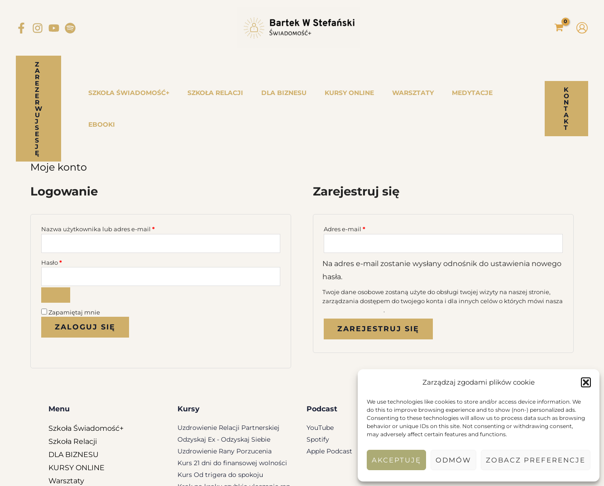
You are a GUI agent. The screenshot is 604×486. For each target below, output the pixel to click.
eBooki (61, 452)
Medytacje (67, 439)
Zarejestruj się (378, 273)
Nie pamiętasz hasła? (77, 294)
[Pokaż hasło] (55, 240)
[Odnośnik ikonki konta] (582, 28)
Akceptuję (396, 460)
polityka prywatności (352, 254)
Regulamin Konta (325, 473)
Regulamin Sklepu (203, 473)
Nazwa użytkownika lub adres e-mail (115, 172)
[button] (585, 382)
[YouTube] (53, 28)
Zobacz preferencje (535, 460)
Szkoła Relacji (72, 387)
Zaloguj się (85, 273)
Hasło (68, 206)
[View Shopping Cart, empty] (559, 28)
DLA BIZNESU (73, 400)
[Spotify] (70, 28)
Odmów (453, 460)
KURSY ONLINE (76, 413)
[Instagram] (37, 28)
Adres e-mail (362, 172)
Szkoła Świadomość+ (86, 374)
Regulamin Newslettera (264, 473)
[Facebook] (21, 28)
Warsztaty (66, 426)
